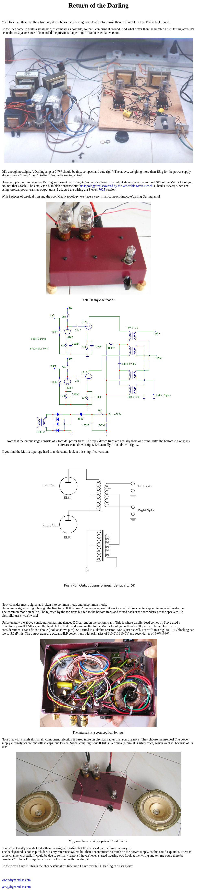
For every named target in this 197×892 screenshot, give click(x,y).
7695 (102, 189)
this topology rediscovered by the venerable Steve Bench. (115, 186)
